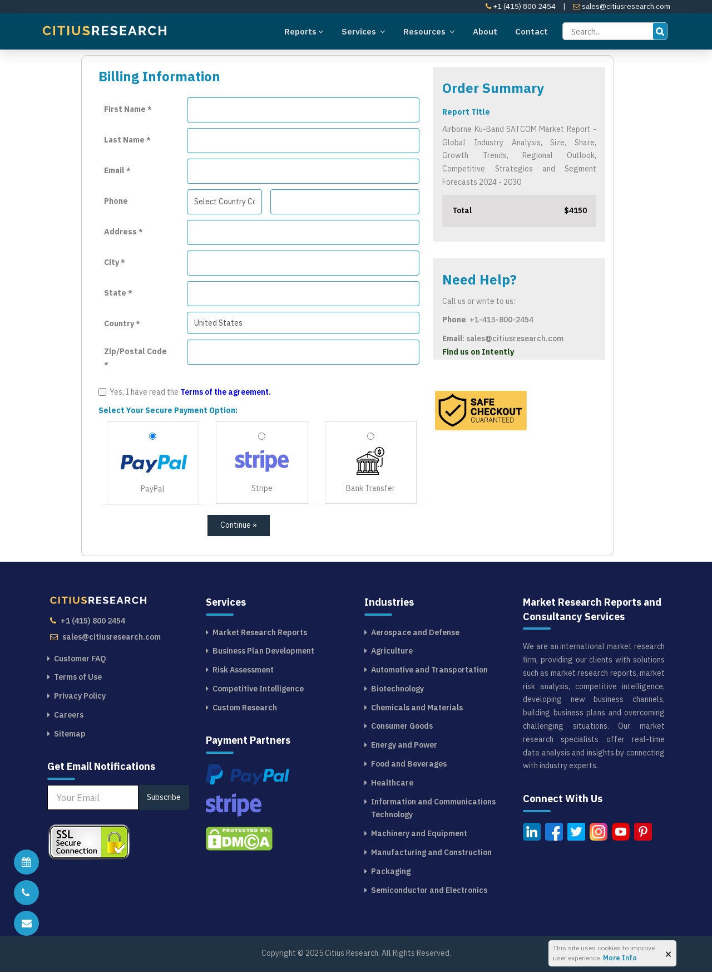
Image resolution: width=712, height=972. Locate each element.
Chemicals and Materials (417, 708)
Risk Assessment (243, 670)
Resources (429, 31)
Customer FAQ (80, 659)
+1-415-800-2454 (501, 320)
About (485, 31)
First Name (128, 109)
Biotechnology (397, 689)
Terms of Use (78, 677)
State (118, 293)
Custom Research (244, 708)
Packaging (391, 871)
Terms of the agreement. (225, 392)
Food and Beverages (409, 764)
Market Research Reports (259, 632)
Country (122, 323)
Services (363, 31)
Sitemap (70, 734)
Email (117, 170)
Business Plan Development (263, 651)
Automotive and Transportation (429, 670)
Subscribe (164, 797)
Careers (68, 715)
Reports (304, 31)
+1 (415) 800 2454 (521, 6)
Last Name (127, 140)
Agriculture (392, 651)
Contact (531, 31)
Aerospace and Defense (415, 632)
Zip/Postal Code (135, 357)
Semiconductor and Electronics (429, 890)
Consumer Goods (402, 726)
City (114, 262)
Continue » (238, 525)
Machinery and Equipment (419, 833)
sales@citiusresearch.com (621, 6)
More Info (620, 958)
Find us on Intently (478, 352)
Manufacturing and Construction (431, 852)
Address (123, 232)
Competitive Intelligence (258, 689)
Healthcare (392, 783)
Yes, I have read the (184, 392)
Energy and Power (404, 745)
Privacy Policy (80, 696)
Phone (116, 201)
